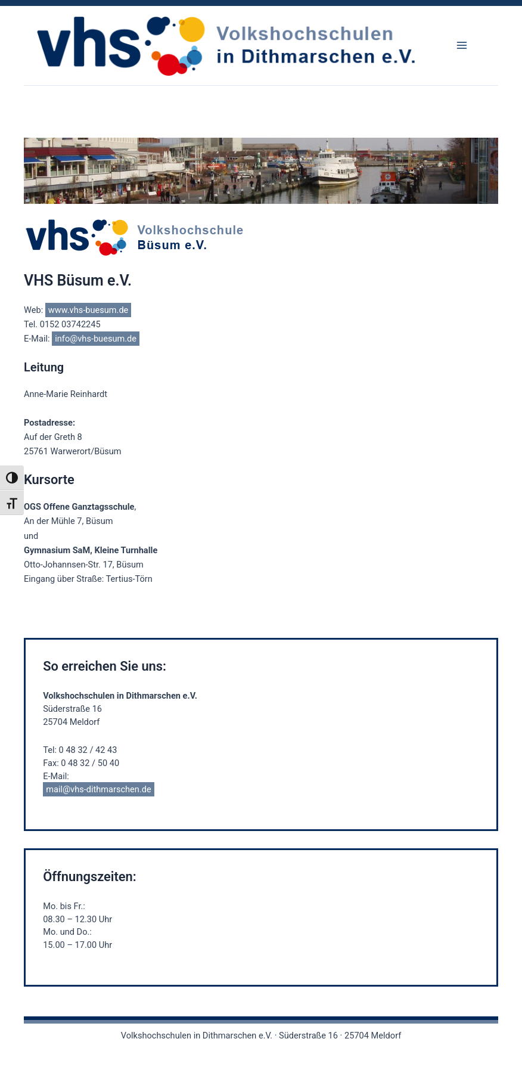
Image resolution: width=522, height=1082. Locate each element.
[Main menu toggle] (461, 45)
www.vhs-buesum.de (88, 310)
